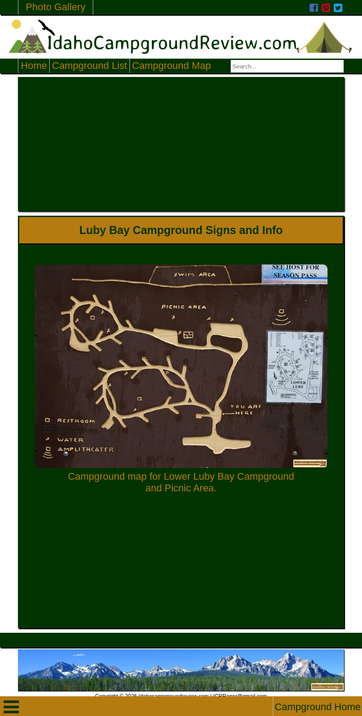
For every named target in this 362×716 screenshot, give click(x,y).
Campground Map (171, 65)
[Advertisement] (181, 144)
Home (34, 65)
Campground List (89, 65)
